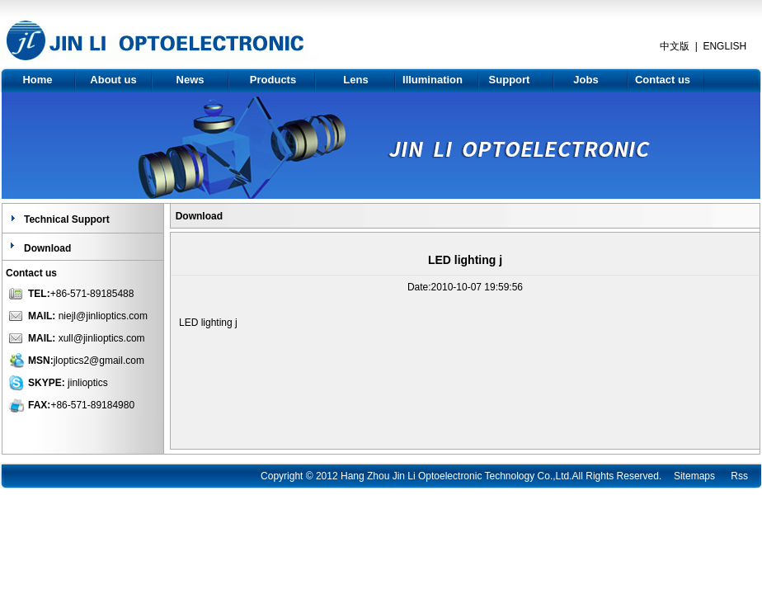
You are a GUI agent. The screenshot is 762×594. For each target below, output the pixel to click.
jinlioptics (88, 383)
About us (113, 79)
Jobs (585, 79)
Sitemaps (694, 476)
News (190, 79)
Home (37, 79)
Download (47, 248)
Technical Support (67, 219)
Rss (739, 476)
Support (509, 79)
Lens (355, 79)
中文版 (674, 46)
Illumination (432, 79)
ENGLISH (724, 46)
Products (273, 79)
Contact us (662, 79)
